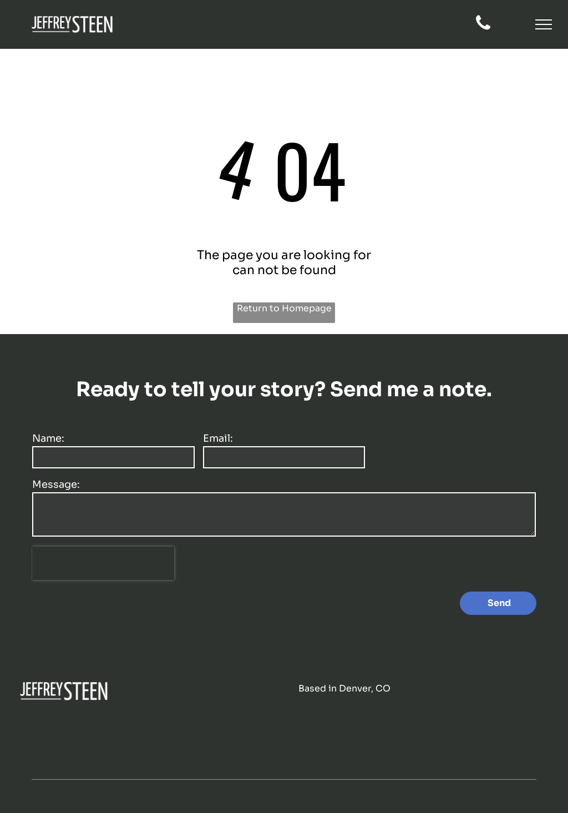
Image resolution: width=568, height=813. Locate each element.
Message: (56, 484)
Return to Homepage (284, 308)
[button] (543, 24)
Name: (48, 438)
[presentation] (103, 563)
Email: (218, 438)
